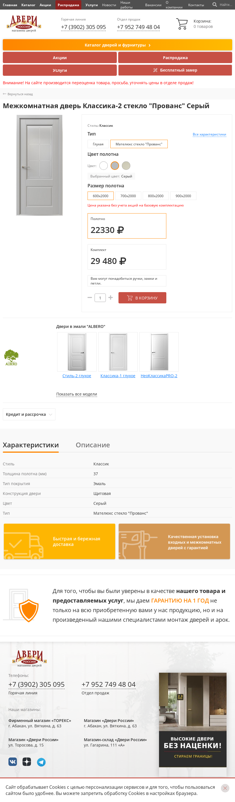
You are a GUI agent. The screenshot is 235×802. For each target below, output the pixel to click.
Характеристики (31, 444)
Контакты (196, 5)
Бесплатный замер (175, 70)
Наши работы (126, 5)
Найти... (222, 4)
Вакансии (153, 5)
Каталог (28, 5)
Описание (93, 444)
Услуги (92, 5)
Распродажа (68, 5)
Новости (109, 5)
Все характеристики (209, 134)
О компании (174, 5)
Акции (45, 5)
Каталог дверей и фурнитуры (118, 45)
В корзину (142, 298)
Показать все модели (76, 394)
